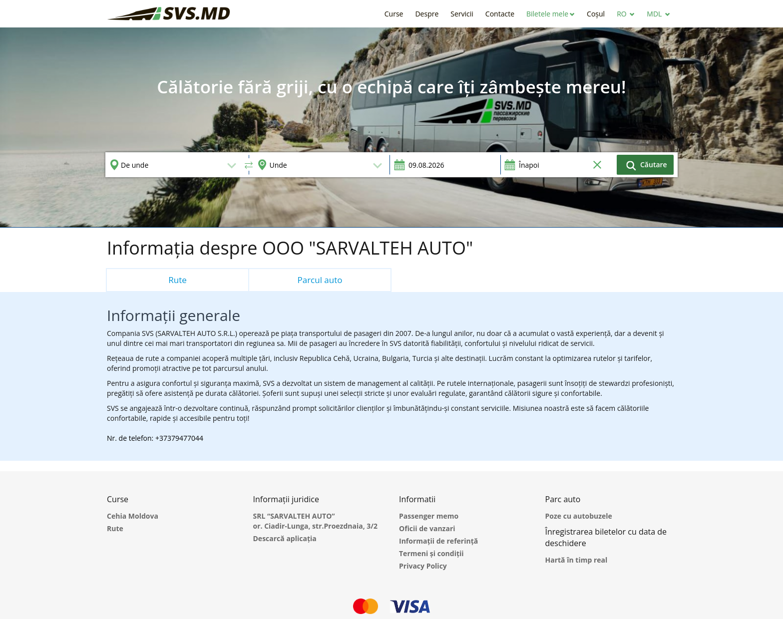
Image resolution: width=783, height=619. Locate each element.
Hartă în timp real (576, 560)
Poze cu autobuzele (578, 516)
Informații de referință (438, 541)
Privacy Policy (423, 566)
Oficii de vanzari (427, 528)
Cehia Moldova (132, 516)
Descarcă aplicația (285, 538)
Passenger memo (428, 516)
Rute (177, 280)
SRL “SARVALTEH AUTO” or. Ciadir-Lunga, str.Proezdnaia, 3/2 (315, 521)
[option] (391, 127)
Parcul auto (319, 280)
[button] (550, 13)
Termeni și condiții (431, 553)
